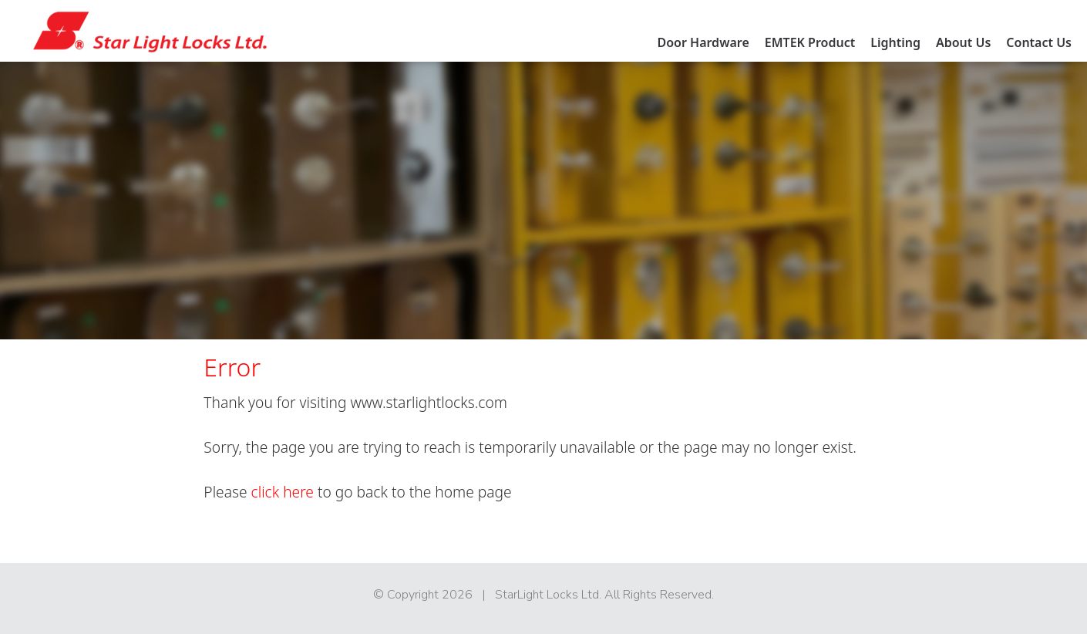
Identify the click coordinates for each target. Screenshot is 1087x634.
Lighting (895, 42)
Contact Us (1039, 42)
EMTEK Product (810, 42)
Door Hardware (703, 42)
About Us (963, 42)
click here (282, 491)
